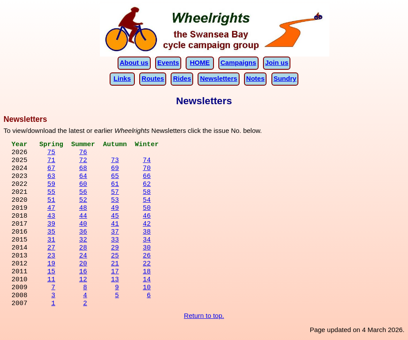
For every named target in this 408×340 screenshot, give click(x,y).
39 (51, 224)
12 (83, 280)
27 (51, 248)
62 (147, 185)
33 (115, 240)
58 (147, 193)
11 (51, 280)
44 (83, 216)
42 (147, 224)
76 (83, 153)
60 (83, 185)
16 (83, 272)
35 (51, 232)
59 (51, 185)
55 (51, 193)
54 (147, 200)
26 (147, 256)
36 (83, 232)
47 (51, 208)
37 (115, 232)
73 (115, 161)
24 (83, 256)
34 (147, 240)
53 (115, 200)
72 (83, 161)
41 (115, 224)
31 (51, 240)
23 (51, 256)
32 (83, 240)
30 (147, 248)
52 (83, 200)
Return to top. (204, 315)
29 (115, 248)
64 (83, 177)
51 (51, 200)
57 (115, 193)
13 (115, 280)
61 (115, 185)
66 (147, 177)
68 (83, 169)
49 (115, 208)
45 (115, 216)
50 (147, 208)
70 (147, 169)
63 (51, 177)
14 (147, 280)
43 (51, 216)
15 (51, 272)
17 (115, 272)
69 (115, 169)
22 (147, 264)
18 (147, 272)
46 (147, 216)
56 (83, 193)
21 (115, 264)
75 (51, 153)
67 (51, 169)
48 (83, 208)
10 (147, 288)
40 (83, 224)
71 (51, 161)
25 (115, 256)
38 (147, 232)
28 (83, 248)
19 (51, 264)
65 (115, 177)
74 (147, 161)
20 (83, 264)
